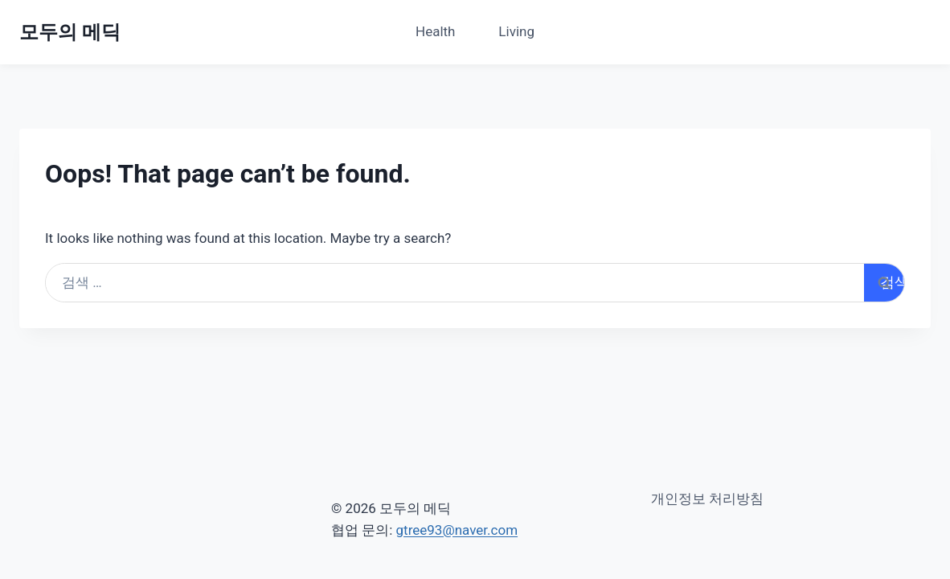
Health (435, 31)
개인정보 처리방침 (707, 499)
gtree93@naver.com (457, 530)
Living (516, 31)
